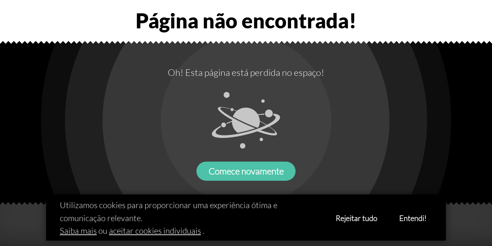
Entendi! (412, 218)
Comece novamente (246, 171)
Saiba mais (78, 231)
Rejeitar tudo (356, 218)
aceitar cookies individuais (155, 231)
